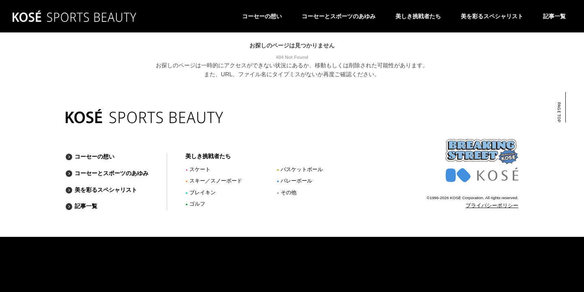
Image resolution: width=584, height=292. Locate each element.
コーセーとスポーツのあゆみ (339, 16)
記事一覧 (554, 16)
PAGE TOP (558, 112)
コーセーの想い (262, 16)
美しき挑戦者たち (418, 16)
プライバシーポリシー (492, 205)
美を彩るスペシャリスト (492, 16)
